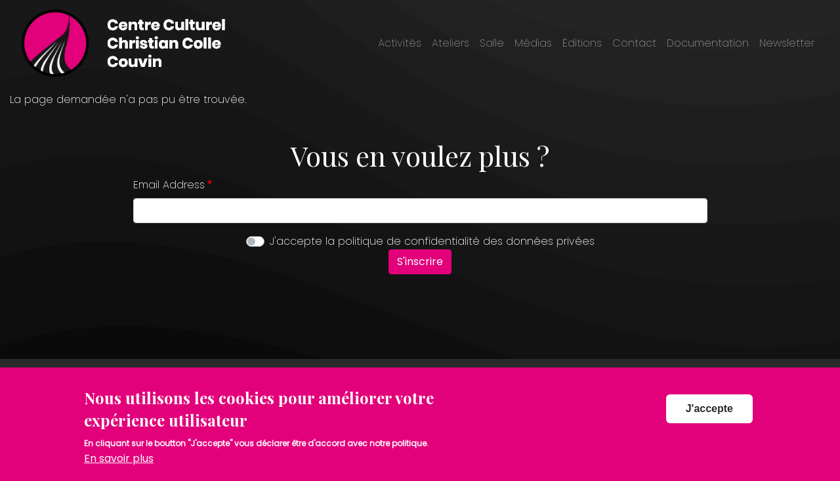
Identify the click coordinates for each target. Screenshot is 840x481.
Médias (533, 43)
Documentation (708, 43)
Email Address (169, 184)
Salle (492, 43)
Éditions (582, 43)
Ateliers (450, 43)
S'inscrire (420, 261)
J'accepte (709, 415)
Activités (399, 43)
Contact (634, 43)
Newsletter (786, 43)
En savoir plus (119, 464)
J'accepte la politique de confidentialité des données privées (432, 241)
